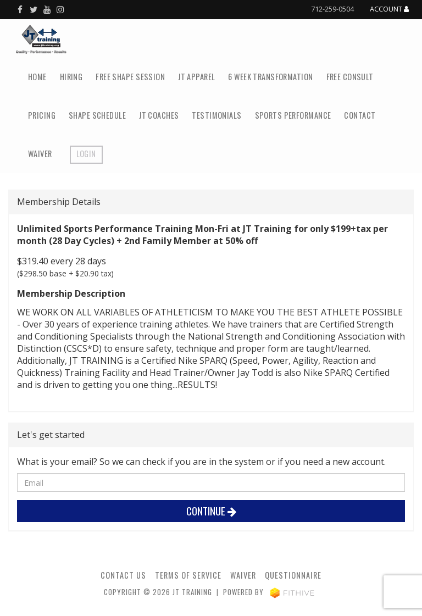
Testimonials (216, 115)
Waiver (40, 153)
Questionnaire (293, 575)
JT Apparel (196, 76)
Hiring (71, 76)
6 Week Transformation (270, 76)
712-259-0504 (332, 9)
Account (389, 9)
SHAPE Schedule (97, 115)
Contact (359, 115)
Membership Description (71, 293)
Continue (211, 511)
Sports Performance (293, 115)
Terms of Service (188, 575)
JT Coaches (159, 115)
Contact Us (123, 575)
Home (37, 76)
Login (86, 153)
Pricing (41, 115)
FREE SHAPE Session (130, 76)
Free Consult (350, 76)
